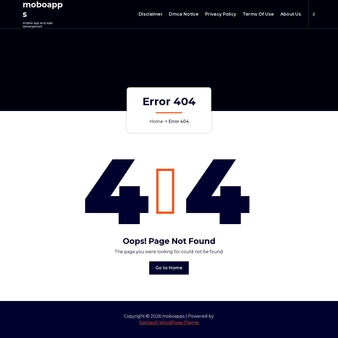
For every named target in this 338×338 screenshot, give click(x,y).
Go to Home (169, 267)
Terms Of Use (258, 14)
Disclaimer (151, 14)
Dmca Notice (184, 14)
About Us (290, 14)
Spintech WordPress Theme (169, 322)
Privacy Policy (220, 14)
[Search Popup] (313, 14)
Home (156, 121)
